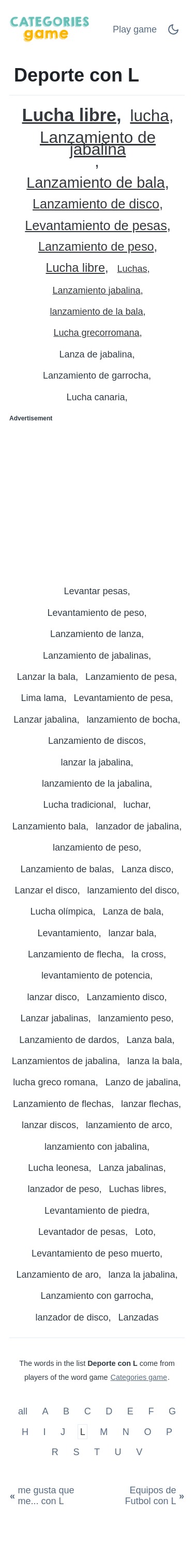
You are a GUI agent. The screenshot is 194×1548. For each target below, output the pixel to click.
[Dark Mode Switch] (173, 32)
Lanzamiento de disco (96, 204)
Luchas (132, 269)
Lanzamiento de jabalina (98, 144)
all (24, 1411)
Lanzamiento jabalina (96, 290)
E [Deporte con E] (130, 1411)
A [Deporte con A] (45, 1411)
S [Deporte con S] (76, 1452)
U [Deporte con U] (118, 1452)
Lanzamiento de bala (95, 183)
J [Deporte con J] (63, 1431)
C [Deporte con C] (87, 1411)
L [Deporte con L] (82, 1431)
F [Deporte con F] (151, 1411)
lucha (149, 116)
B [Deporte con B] (66, 1411)
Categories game (138, 1377)
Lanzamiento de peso (96, 247)
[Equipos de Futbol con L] (142, 1496)
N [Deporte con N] (126, 1431)
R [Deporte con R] (55, 1452)
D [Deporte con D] (109, 1411)
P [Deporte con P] (169, 1431)
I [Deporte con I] (44, 1431)
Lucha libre (69, 115)
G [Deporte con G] (172, 1411)
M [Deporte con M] (104, 1431)
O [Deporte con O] (147, 1431)
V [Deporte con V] (139, 1452)
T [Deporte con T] (97, 1452)
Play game (135, 29)
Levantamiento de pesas (96, 226)
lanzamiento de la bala (96, 311)
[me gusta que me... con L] (54, 1496)
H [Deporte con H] (25, 1431)
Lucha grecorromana (96, 333)
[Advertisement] (97, 499)
